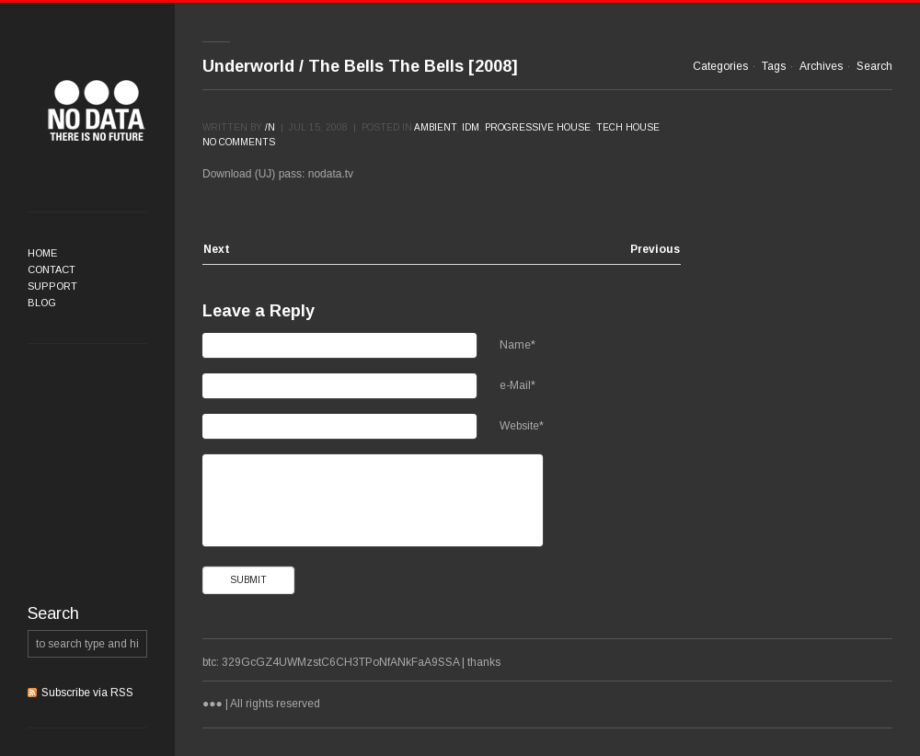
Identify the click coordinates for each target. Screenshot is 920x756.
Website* (522, 425)
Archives (821, 66)
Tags (774, 66)
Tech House (628, 127)
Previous (655, 250)
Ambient (435, 127)
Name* (517, 344)
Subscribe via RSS (87, 692)
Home (42, 252)
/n (270, 127)
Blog (42, 302)
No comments (238, 142)
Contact (51, 269)
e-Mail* (517, 385)
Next (216, 250)
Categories (720, 66)
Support (52, 286)
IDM (470, 127)
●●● (97, 110)
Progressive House (538, 127)
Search (874, 66)
